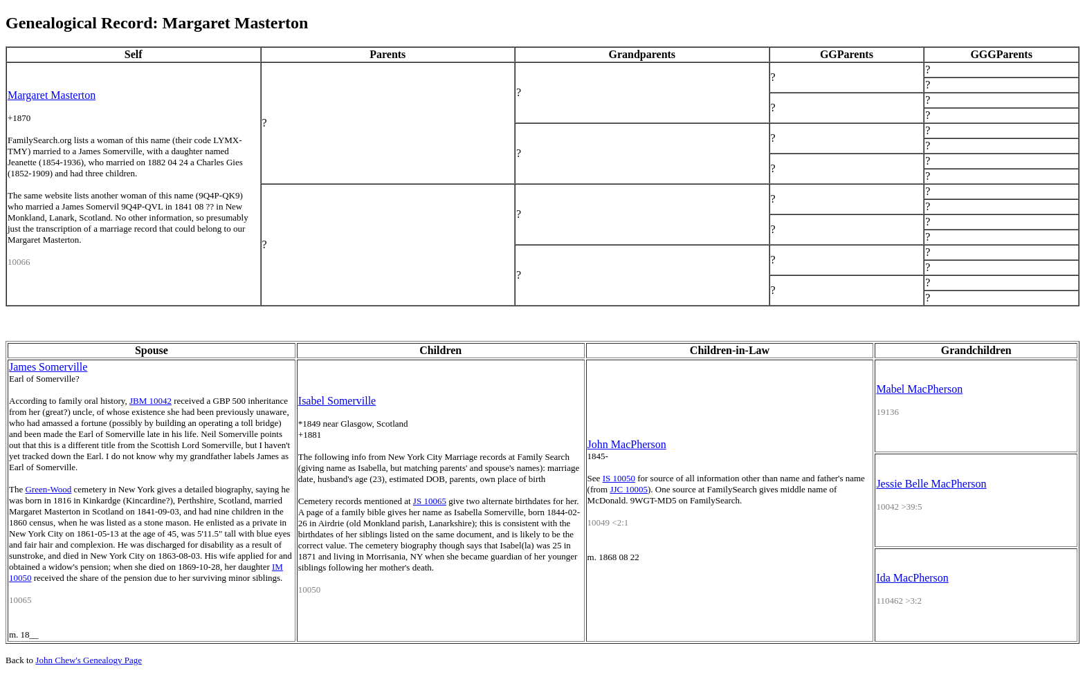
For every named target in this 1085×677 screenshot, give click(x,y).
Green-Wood (48, 489)
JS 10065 (429, 501)
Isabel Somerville (337, 401)
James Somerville (48, 367)
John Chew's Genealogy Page (88, 660)
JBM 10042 (150, 401)
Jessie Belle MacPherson (931, 484)
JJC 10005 (629, 489)
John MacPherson (626, 444)
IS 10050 (619, 478)
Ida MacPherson (912, 578)
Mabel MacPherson (919, 389)
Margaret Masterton (51, 95)
